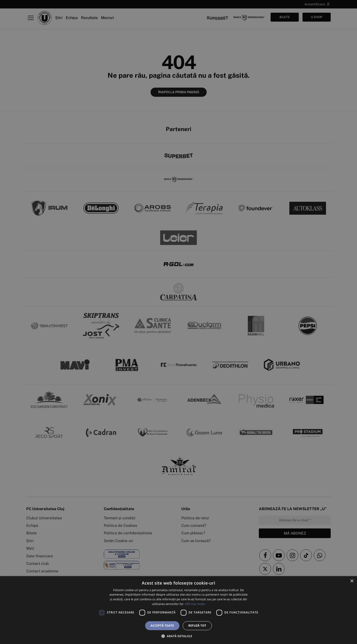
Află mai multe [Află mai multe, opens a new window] (195, 604)
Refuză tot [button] (197, 626)
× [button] (351, 581)
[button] (178, 636)
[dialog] (178, 610)
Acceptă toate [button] (162, 626)
